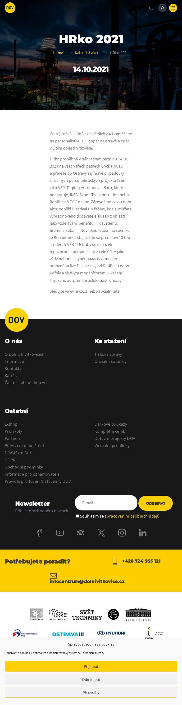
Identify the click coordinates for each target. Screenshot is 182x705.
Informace (14, 361)
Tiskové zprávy (108, 354)
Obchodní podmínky (24, 467)
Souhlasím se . (120, 515)
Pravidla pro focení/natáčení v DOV (38, 481)
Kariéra (11, 375)
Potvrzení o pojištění (24, 445)
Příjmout (91, 666)
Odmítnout (91, 679)
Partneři (12, 438)
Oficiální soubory (111, 361)
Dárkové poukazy (111, 424)
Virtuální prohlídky (112, 445)
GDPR (10, 460)
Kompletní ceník (110, 431)
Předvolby (91, 692)
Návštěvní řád (18, 452)
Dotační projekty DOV (115, 438)
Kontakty (13, 368)
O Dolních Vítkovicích (25, 354)
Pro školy (13, 431)
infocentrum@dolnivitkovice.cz (87, 578)
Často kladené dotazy (25, 382)
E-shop (11, 424)
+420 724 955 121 (135, 561)
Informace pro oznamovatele (32, 474)
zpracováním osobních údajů (132, 515)
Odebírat (155, 503)
